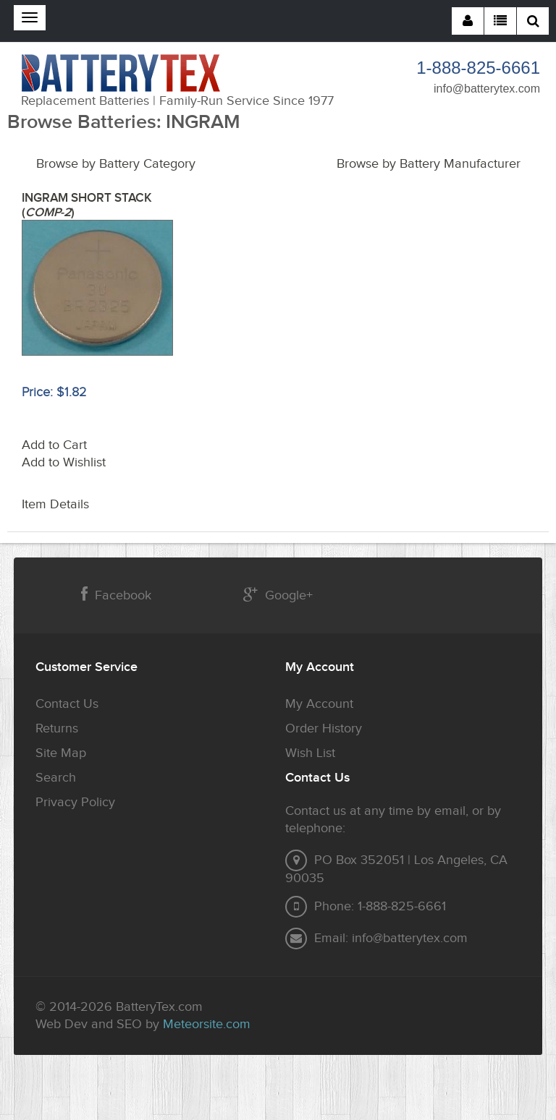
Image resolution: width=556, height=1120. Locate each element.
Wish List (310, 753)
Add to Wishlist (64, 462)
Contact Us (66, 703)
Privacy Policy (75, 802)
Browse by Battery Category (115, 163)
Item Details (55, 504)
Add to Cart (54, 445)
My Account (319, 703)
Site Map (60, 753)
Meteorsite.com (206, 1024)
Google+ (278, 594)
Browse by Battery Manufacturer (429, 163)
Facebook (116, 594)
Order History (323, 728)
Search (55, 777)
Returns (56, 728)
